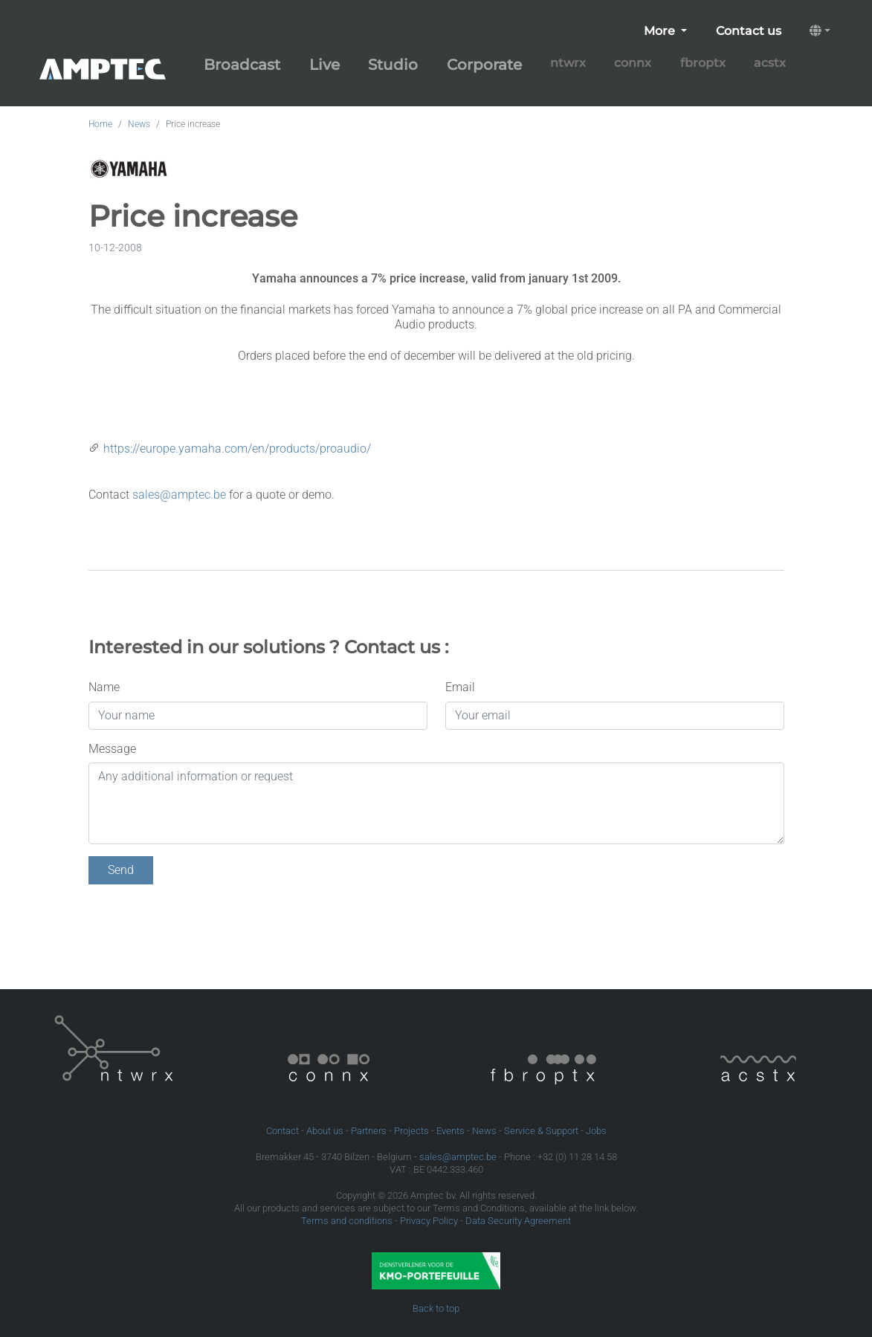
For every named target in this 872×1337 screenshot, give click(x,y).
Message (112, 749)
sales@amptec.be (179, 495)
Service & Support (541, 1130)
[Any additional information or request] (436, 803)
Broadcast (242, 65)
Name (104, 687)
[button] (820, 31)
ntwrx (568, 63)
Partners (369, 1130)
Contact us (748, 31)
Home (100, 124)
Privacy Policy (429, 1220)
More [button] (661, 31)
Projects (411, 1130)
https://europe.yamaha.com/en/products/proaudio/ (237, 448)
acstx (770, 63)
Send (121, 870)
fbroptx (703, 63)
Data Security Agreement (518, 1220)
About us (324, 1130)
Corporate (484, 65)
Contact (282, 1130)
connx (632, 63)
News (139, 124)
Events (450, 1130)
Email (460, 687)
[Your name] (257, 716)
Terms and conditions (347, 1220)
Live (324, 65)
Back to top (436, 1308)
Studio (393, 65)
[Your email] (614, 716)
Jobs (596, 1130)
